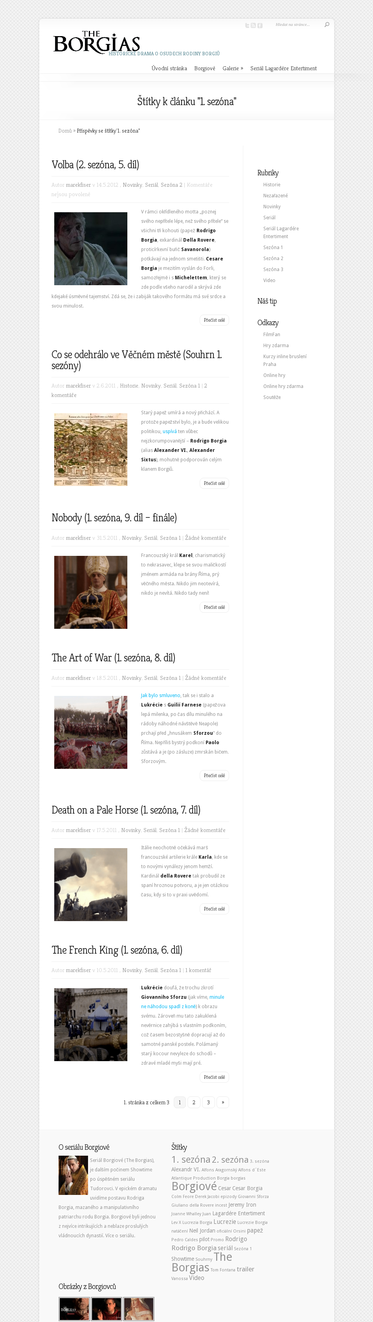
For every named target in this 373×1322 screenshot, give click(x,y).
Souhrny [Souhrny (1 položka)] (203, 1259)
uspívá (170, 431)
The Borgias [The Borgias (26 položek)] (201, 1262)
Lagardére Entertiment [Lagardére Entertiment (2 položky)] (238, 1213)
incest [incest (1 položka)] (221, 1205)
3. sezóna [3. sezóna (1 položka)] (259, 1161)
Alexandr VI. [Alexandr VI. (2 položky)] (185, 1169)
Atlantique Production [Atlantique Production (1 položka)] (193, 1178)
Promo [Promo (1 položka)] (217, 1239)
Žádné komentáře (205, 537)
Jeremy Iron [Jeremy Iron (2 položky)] (242, 1205)
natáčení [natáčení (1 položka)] (179, 1231)
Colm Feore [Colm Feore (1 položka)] (182, 1196)
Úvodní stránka (169, 68)
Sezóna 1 (189, 385)
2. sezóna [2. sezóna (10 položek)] (230, 1159)
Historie (129, 385)
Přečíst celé (214, 320)
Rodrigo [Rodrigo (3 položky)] (236, 1239)
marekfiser (78, 184)
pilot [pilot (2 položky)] (204, 1239)
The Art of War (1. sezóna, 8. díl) (113, 658)
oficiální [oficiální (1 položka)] (224, 1231)
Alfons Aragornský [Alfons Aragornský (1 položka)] (219, 1170)
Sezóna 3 (273, 269)
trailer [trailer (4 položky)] (245, 1269)
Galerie (232, 68)
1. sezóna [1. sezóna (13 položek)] (191, 1159)
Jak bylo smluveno (160, 695)
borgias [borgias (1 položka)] (238, 1178)
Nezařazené (275, 195)
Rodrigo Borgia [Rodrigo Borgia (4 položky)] (194, 1248)
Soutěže (272, 397)
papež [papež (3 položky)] (255, 1230)
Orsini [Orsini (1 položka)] (239, 1231)
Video (269, 280)
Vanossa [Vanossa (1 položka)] (179, 1278)
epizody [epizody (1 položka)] (228, 1196)
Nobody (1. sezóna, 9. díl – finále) (113, 517)
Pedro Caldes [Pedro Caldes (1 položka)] (184, 1239)
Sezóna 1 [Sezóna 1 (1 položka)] (243, 1248)
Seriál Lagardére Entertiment (283, 68)
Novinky (132, 184)
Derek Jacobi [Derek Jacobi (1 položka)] (207, 1196)
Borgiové (204, 68)
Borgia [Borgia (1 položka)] (223, 1178)
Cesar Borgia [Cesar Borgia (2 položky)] (247, 1188)
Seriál (151, 184)
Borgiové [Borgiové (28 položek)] (194, 1186)
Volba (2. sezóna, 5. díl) (95, 164)
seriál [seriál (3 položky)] (225, 1248)
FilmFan (271, 334)
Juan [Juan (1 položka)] (206, 1213)
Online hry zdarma (283, 386)
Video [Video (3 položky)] (196, 1278)
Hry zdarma (276, 345)
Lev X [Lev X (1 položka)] (176, 1222)
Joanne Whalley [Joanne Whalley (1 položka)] (186, 1213)
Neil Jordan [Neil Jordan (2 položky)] (202, 1230)
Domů (65, 130)
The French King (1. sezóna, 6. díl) (116, 950)
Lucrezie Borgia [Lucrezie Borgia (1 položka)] (252, 1222)
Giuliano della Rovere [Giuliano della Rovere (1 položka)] (192, 1205)
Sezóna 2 (171, 184)
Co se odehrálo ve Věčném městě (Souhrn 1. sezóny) (136, 360)
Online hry (274, 375)
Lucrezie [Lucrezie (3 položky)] (224, 1221)
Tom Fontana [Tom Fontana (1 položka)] (223, 1270)
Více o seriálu (119, 1235)
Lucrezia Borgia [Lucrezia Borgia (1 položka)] (197, 1222)
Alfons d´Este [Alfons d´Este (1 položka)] (252, 1170)
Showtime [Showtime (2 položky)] (182, 1259)
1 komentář (198, 970)
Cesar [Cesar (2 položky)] (224, 1188)
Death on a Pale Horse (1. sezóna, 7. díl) (125, 810)
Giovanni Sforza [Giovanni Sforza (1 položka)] (253, 1196)
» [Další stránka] (223, 1102)
